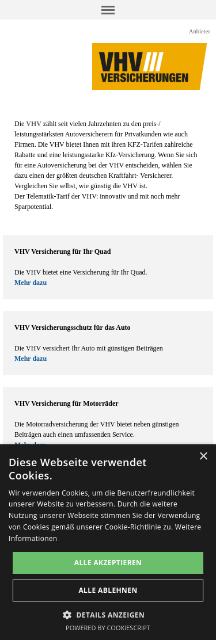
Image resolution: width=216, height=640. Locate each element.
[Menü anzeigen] (108, 10)
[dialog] (108, 542)
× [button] (203, 456)
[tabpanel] (108, 165)
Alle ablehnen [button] (107, 590)
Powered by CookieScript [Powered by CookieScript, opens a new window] (108, 627)
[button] (108, 614)
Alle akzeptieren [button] (108, 562)
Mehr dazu (30, 283)
